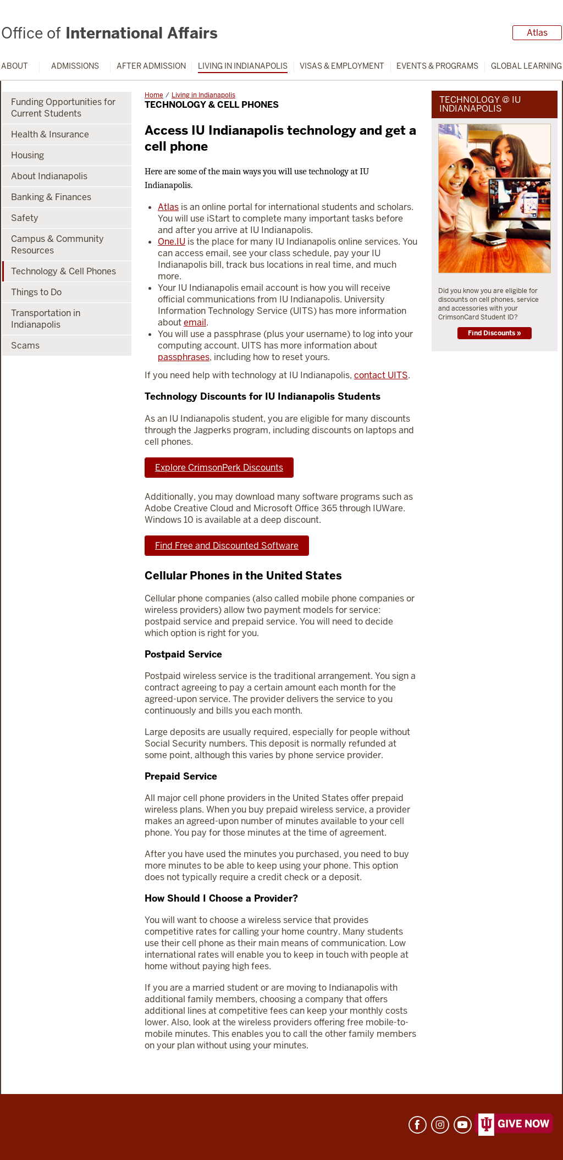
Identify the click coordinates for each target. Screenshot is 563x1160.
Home (154, 95)
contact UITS (381, 375)
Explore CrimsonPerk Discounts (219, 467)
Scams (25, 345)
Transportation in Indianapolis (45, 318)
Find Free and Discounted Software (227, 545)
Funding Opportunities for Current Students (63, 107)
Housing (27, 155)
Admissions (75, 66)
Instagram (440, 1125)
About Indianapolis (49, 176)
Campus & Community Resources (57, 244)
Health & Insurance (50, 134)
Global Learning (526, 66)
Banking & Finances (51, 197)
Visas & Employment (342, 66)
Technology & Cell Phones (63, 271)
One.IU (171, 241)
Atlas (537, 32)
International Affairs (109, 33)
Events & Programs (437, 66)
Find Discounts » (494, 333)
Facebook (418, 1125)
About (14, 66)
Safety (24, 218)
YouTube (463, 1125)
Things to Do (36, 292)
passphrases (183, 357)
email (195, 322)
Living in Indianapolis (243, 66)
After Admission (151, 66)
